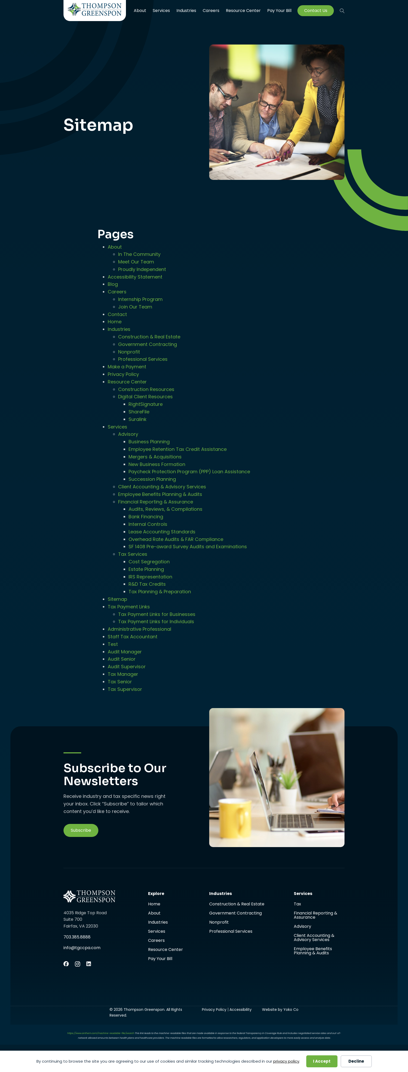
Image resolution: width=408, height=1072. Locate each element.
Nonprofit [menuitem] (219, 922)
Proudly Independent (142, 269)
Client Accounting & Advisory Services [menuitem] (314, 938)
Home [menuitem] (154, 904)
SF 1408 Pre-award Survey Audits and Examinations (188, 546)
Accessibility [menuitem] (241, 1009)
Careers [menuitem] (211, 11)
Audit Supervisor (127, 666)
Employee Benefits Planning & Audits (160, 494)
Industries (119, 329)
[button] (342, 11)
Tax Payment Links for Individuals (156, 621)
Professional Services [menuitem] (230, 931)
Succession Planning (152, 479)
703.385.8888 (77, 937)
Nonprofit (129, 352)
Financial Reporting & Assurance (155, 502)
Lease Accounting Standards (162, 531)
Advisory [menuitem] (302, 926)
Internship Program (140, 299)
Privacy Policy (123, 374)
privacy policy (286, 1061)
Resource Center (127, 382)
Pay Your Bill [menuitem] (279, 11)
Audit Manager (125, 651)
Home (115, 321)
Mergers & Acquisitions (155, 456)
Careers (117, 291)
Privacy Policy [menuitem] (214, 1009)
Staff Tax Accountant (132, 636)
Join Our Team (135, 307)
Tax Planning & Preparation (160, 591)
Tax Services (132, 554)
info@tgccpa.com (81, 948)
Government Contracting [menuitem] (235, 913)
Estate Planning (146, 569)
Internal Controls (148, 524)
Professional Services (143, 359)
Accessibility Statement (135, 277)
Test (113, 644)
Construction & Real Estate (149, 336)
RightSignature (146, 404)
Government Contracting (147, 344)
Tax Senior (120, 681)
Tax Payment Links (129, 606)
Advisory (128, 434)
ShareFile (139, 411)
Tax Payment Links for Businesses (156, 614)
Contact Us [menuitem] (315, 11)
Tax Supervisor (125, 689)
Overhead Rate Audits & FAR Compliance (176, 539)
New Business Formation (157, 464)
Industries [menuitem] (186, 11)
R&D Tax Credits (147, 584)
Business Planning (149, 441)
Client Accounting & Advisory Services (162, 486)
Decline (356, 1061)
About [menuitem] (140, 11)
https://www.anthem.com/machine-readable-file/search (100, 1033)
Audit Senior (122, 659)
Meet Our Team (136, 261)
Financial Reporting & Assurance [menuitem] (315, 915)
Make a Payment (127, 366)
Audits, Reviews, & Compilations (165, 509)
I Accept (321, 1061)
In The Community (139, 254)
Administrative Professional (139, 629)
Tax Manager (123, 674)
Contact (117, 314)
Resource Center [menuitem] (243, 11)
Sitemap (117, 599)
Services (117, 427)
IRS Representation (150, 576)
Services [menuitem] (161, 11)
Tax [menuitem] (297, 904)
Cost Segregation (149, 561)
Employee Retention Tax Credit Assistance (178, 449)
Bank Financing (146, 516)
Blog (113, 284)
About (115, 247)
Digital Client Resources (145, 396)
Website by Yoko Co (280, 1009)
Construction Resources (146, 389)
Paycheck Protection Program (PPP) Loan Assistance (189, 471)
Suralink (137, 419)
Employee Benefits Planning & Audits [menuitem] (313, 951)
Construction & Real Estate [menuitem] (236, 904)
